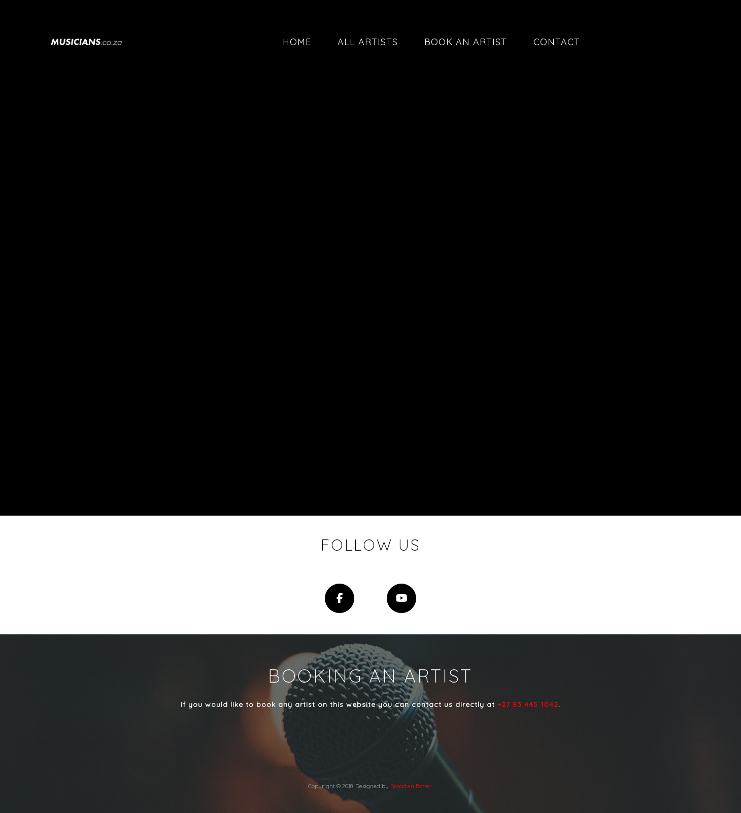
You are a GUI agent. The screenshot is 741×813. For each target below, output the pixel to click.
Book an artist (465, 42)
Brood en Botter (410, 786)
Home (297, 42)
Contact (556, 42)
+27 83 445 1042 (527, 704)
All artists (368, 42)
